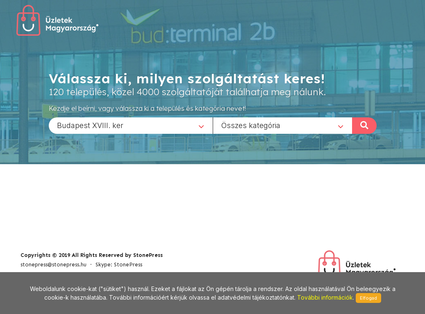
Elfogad (368, 298)
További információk (325, 297)
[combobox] (131, 125)
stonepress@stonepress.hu (53, 264)
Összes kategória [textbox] (250, 125)
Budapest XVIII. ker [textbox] (90, 125)
